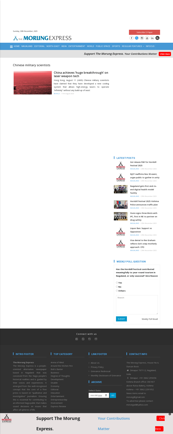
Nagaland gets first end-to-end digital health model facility (143, 189)
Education (55, 392)
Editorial (39, 46)
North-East (53, 46)
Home (17, 46)
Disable (54, 382)
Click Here (165, 54)
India (64, 46)
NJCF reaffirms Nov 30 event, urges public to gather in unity (145, 176)
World (90, 46)
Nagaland (27, 46)
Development (57, 379)
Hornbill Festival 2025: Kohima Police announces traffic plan (144, 203)
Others (121, 290)
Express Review (58, 406)
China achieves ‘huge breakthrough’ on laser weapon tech (81, 74)
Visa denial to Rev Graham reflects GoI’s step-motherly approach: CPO (143, 243)
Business (55, 372)
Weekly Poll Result (150, 319)
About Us (95, 362)
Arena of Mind (57, 362)
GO (112, 395)
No (118, 286)
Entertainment (77, 46)
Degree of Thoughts (60, 375)
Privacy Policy (97, 367)
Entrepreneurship (59, 399)
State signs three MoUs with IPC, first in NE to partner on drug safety (143, 216)
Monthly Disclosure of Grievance (106, 375)
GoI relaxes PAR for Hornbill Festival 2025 (143, 164)
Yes (119, 282)
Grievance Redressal (100, 371)
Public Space (103, 46)
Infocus (150, 46)
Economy (55, 386)
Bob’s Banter (57, 369)
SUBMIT (121, 319)
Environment (57, 403)
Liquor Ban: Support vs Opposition (141, 230)
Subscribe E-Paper (145, 32)
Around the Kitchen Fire (62, 365)
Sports (116, 46)
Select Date (95, 390)
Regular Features (133, 46)
